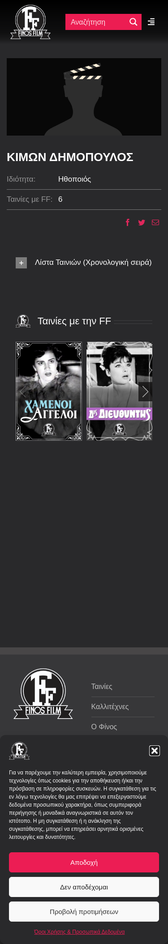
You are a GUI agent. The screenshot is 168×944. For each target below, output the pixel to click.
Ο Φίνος (104, 727)
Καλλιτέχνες (110, 706)
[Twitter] (138, 222)
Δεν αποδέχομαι (84, 887)
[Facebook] (124, 222)
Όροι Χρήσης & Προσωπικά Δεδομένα (79, 932)
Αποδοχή (84, 862)
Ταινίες (101, 686)
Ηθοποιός (74, 179)
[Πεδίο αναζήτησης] (98, 22)
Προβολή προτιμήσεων (84, 911)
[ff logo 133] (30, 8)
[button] (154, 750)
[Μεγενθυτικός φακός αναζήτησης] (133, 22)
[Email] (152, 222)
